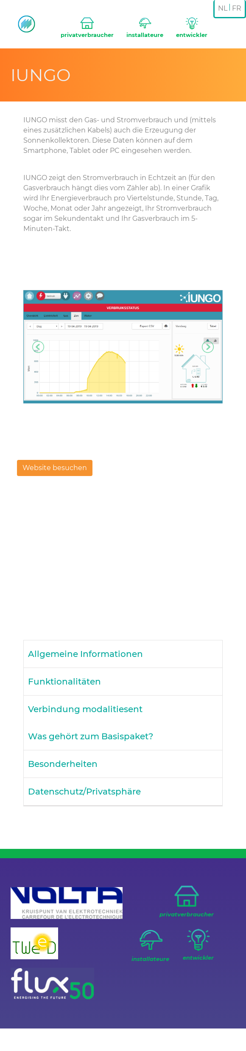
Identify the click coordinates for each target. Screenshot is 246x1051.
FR (236, 8)
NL (222, 8)
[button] (38, 347)
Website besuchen (54, 468)
